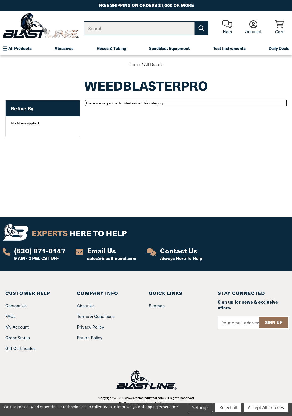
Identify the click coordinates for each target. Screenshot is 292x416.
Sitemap (157, 305)
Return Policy (89, 337)
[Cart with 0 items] (279, 27)
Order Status (17, 337)
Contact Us (16, 305)
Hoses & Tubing (111, 48)
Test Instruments (229, 48)
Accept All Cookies (266, 407)
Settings (200, 407)
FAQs (10, 316)
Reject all (228, 407)
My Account (17, 327)
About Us (85, 305)
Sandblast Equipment (169, 48)
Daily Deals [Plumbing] (279, 48)
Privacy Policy (90, 327)
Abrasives (64, 48)
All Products (17, 48)
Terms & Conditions (96, 316)
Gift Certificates (20, 348)
